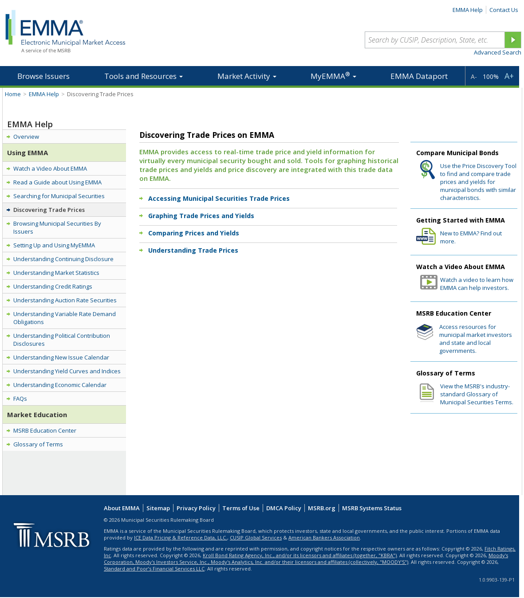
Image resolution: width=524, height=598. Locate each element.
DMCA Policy (283, 508)
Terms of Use (241, 508)
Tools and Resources (143, 76)
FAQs (20, 399)
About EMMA (122, 508)
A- (474, 76)
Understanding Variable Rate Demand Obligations (64, 318)
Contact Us (503, 10)
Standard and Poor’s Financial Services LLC (154, 568)
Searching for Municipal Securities (59, 196)
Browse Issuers (43, 76)
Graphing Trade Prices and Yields (201, 215)
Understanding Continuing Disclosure (63, 259)
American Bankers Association (324, 537)
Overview (26, 137)
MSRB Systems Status (372, 508)
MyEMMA (333, 75)
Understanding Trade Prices (193, 250)
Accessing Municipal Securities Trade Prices (219, 198)
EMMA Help (468, 10)
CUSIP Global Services (256, 537)
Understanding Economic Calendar (59, 385)
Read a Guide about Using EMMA (57, 182)
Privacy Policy (196, 508)
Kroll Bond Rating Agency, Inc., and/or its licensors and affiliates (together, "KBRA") (300, 555)
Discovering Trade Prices (49, 210)
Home (13, 94)
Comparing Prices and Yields (193, 233)
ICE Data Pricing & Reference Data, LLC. (180, 537)
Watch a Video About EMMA (50, 168)
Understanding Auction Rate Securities (65, 300)
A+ (509, 75)
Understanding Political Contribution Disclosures (61, 340)
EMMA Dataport (419, 76)
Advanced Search (497, 52)
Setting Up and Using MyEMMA (54, 245)
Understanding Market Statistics (56, 273)
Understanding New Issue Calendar (61, 357)
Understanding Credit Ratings (52, 286)
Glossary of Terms (38, 444)
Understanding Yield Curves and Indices (67, 371)
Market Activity (246, 76)
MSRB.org (321, 508)
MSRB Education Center (44, 430)
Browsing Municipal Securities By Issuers (57, 227)
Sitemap (158, 508)
